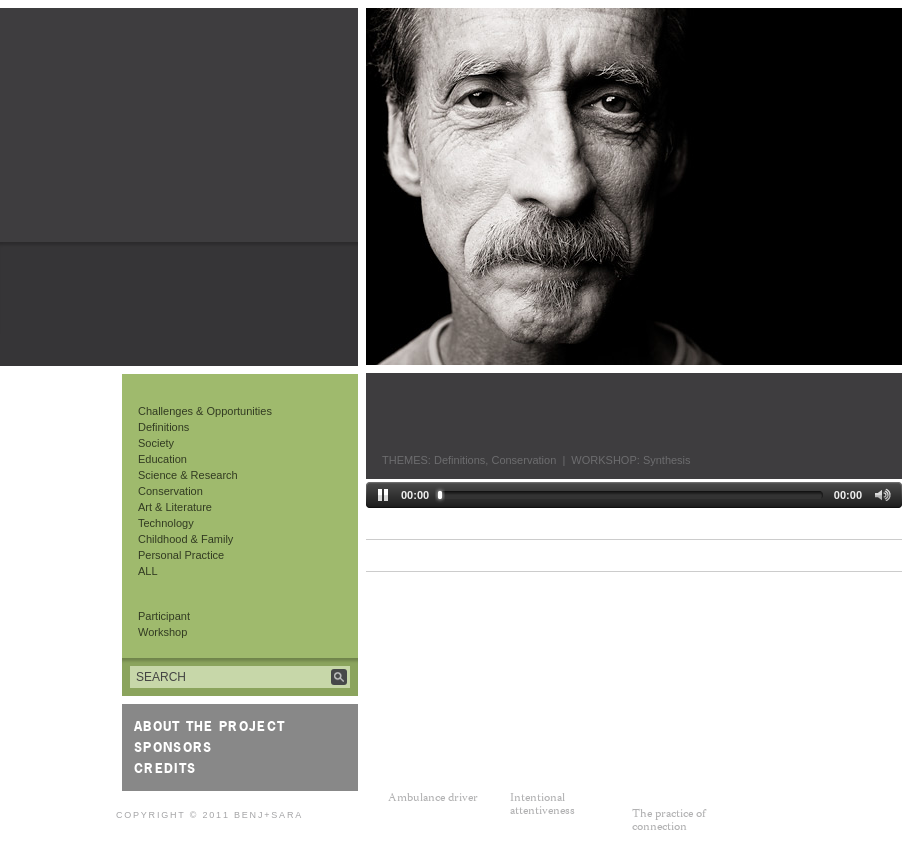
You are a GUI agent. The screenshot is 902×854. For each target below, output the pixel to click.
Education (162, 459)
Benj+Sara (268, 815)
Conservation (170, 491)
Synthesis (667, 460)
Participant (164, 616)
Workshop (162, 632)
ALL (148, 571)
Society (156, 443)
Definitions (163, 427)
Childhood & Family (185, 539)
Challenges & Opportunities (205, 411)
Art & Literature (175, 507)
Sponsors (173, 747)
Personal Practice (181, 555)
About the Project (209, 726)
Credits (165, 768)
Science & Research (188, 475)
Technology (166, 523)
